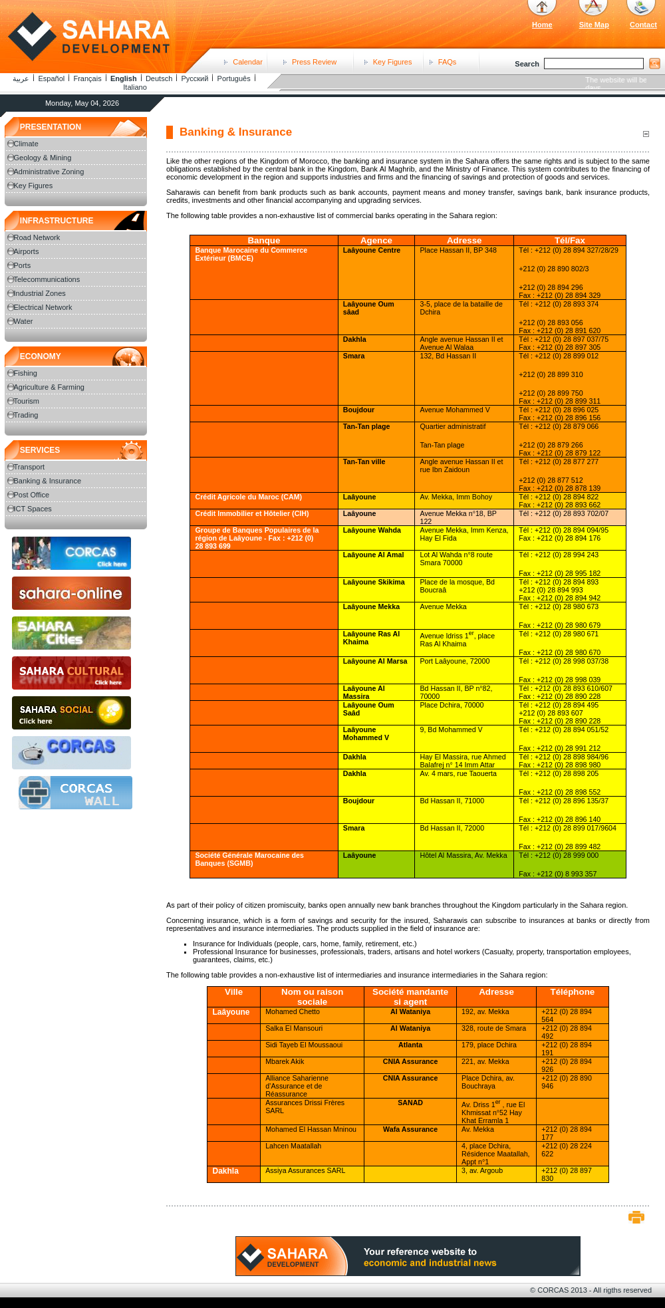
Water (23, 321)
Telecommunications (47, 279)
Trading (26, 415)
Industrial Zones (40, 293)
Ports (22, 265)
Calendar (248, 62)
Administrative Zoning (49, 172)
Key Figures (392, 62)
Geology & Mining (43, 158)
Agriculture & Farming (49, 387)
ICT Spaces (33, 509)
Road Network (37, 237)
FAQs (447, 62)
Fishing (25, 373)
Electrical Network (43, 307)
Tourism (27, 401)
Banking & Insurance (48, 481)
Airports (26, 251)
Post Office (32, 495)
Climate (26, 144)
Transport (29, 467)
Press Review (314, 62)
